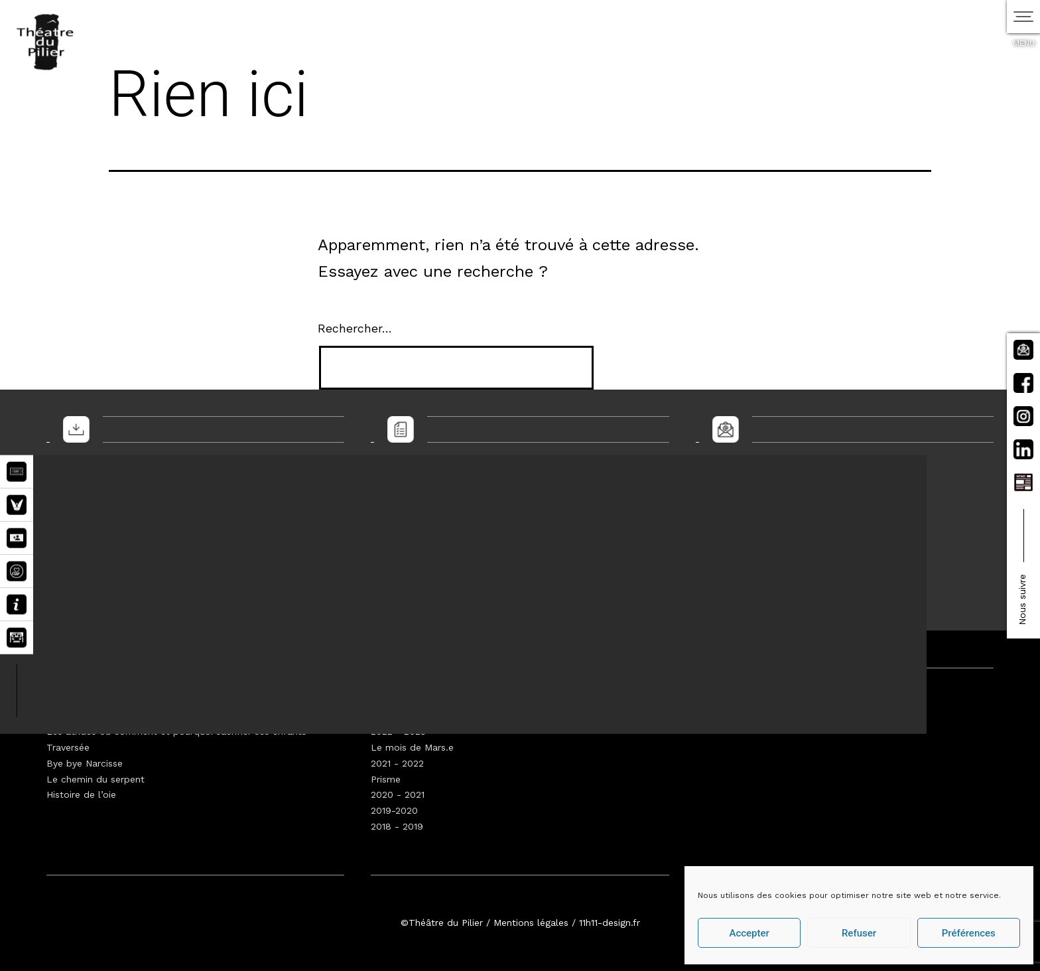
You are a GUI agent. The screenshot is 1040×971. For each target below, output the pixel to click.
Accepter (749, 933)
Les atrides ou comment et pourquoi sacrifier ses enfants (176, 731)
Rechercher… (355, 328)
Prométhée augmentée (97, 715)
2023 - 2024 (398, 715)
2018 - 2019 (397, 826)
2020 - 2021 (397, 794)
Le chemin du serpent (95, 779)
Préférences (969, 933)
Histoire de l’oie (81, 794)
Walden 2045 (75, 700)
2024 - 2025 (398, 700)
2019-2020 (394, 810)
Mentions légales (530, 922)
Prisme (386, 779)
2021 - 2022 (397, 763)
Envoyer (731, 571)
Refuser (859, 933)
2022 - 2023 (398, 731)
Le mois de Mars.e (412, 747)
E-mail (718, 504)
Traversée (68, 747)
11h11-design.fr (609, 922)
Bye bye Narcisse (84, 763)
